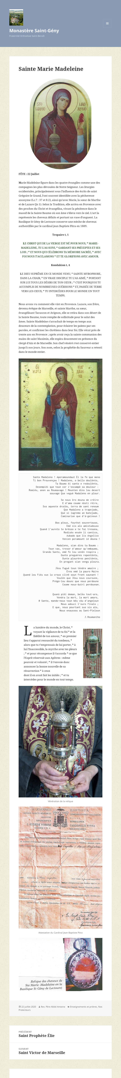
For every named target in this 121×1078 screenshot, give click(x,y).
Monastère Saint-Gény (34, 30)
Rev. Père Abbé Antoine (53, 1006)
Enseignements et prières (83, 1006)
